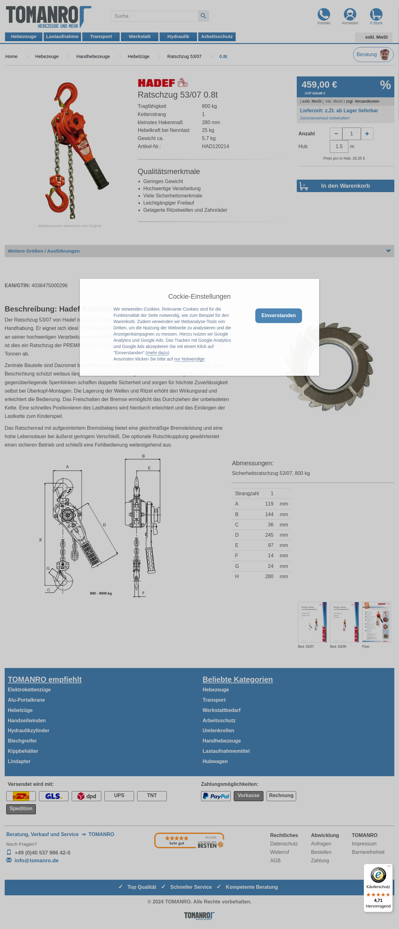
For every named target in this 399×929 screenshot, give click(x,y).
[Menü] (389, 867)
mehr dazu (157, 352)
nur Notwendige (189, 358)
